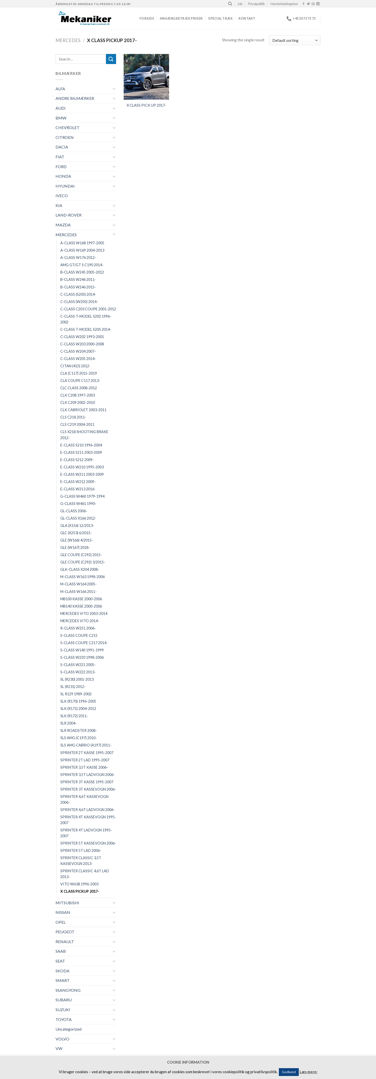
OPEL (61, 922)
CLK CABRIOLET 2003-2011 (83, 410)
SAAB (61, 951)
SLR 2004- (68, 723)
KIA (59, 205)
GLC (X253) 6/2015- (76, 533)
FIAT (60, 156)
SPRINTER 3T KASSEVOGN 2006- (88, 789)
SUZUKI (63, 1009)
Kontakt (246, 18)
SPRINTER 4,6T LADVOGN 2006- (87, 809)
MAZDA (63, 224)
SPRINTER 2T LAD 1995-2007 (84, 760)
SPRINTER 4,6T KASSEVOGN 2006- (84, 799)
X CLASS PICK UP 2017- (146, 105)
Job (239, 4)
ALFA (60, 88)
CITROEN (65, 137)
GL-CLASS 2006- (73, 511)
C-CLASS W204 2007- (78, 351)
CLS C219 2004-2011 (77, 424)
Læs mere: (308, 1071)
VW (59, 1048)
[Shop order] (294, 40)
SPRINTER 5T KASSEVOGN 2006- (88, 843)
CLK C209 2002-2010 (77, 402)
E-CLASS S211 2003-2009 (81, 452)
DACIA (62, 146)
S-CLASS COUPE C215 (78, 635)
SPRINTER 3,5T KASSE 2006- (84, 767)
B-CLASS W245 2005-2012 (82, 272)
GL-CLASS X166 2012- (78, 518)
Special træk (220, 18)
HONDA (63, 176)
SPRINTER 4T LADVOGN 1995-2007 (86, 833)
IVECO (62, 195)
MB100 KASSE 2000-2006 (81, 599)
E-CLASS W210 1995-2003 (82, 467)
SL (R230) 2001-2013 (77, 679)
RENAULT (65, 941)
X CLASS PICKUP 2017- (79, 891)
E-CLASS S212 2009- (77, 460)
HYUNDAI (65, 186)
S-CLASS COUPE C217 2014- (84, 643)
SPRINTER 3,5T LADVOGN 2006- (87, 774)
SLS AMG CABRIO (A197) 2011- (86, 745)
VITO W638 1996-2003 (79, 884)
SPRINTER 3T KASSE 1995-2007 (86, 782)
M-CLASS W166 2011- (78, 591)
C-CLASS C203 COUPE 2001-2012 (88, 309)
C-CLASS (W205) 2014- (79, 301)
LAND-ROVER (69, 215)
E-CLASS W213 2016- (78, 489)
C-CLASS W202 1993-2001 (82, 337)
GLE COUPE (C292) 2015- (81, 555)
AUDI (61, 108)
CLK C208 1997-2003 (77, 395)
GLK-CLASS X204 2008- (79, 569)
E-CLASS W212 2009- (78, 481)
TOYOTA (64, 1019)
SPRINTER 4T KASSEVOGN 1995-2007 (88, 820)
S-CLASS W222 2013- (78, 672)
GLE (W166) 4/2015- (76, 540)
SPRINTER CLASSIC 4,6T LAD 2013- (84, 874)
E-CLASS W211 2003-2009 (82, 474)
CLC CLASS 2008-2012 (78, 388)
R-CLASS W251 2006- (78, 628)
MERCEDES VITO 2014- (79, 621)
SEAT (60, 960)
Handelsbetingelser (284, 4)
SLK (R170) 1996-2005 (78, 701)
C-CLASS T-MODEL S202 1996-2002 (85, 319)
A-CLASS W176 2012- (78, 257)
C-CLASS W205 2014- (78, 358)
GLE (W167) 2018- (75, 547)
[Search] (230, 3)
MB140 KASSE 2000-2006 (81, 606)
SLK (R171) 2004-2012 (78, 708)
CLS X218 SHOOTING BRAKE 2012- (84, 435)
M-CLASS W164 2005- (78, 584)
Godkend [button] (289, 1072)
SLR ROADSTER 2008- (78, 730)
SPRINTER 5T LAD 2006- (80, 850)
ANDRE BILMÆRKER (75, 98)
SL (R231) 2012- (73, 686)
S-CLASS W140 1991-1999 (82, 650)
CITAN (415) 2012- (75, 366)
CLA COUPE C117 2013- (80, 380)
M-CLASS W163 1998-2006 (82, 577)
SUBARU (64, 999)
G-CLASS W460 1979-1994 (82, 496)
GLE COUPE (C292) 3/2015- (82, 562)
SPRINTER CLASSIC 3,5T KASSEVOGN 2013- (80, 861)
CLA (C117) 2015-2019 (78, 373)
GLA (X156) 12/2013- (77, 525)
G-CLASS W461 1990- (78, 503)
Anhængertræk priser (181, 18)
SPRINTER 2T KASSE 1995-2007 (86, 753)
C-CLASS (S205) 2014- (78, 294)
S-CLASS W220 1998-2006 (82, 657)
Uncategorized (69, 1029)
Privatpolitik (256, 4)
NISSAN (63, 912)
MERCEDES (68, 40)
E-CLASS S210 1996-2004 (81, 445)
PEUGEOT (65, 931)
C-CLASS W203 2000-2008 (82, 344)
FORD (61, 166)
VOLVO (62, 1038)
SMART (63, 980)
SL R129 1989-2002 (76, 694)
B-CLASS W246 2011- (78, 279)
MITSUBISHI (67, 902)
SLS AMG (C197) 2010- (78, 738)
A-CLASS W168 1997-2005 (82, 243)
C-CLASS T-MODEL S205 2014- (85, 329)
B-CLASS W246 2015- (78, 287)
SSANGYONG (68, 990)
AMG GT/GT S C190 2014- (81, 265)
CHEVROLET (67, 127)
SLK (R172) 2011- (74, 716)
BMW (61, 117)
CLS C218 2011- (73, 417)
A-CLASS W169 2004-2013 (82, 250)
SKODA (62, 970)
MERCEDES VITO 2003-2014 (83, 613)
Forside (147, 18)
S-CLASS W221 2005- (78, 665)
